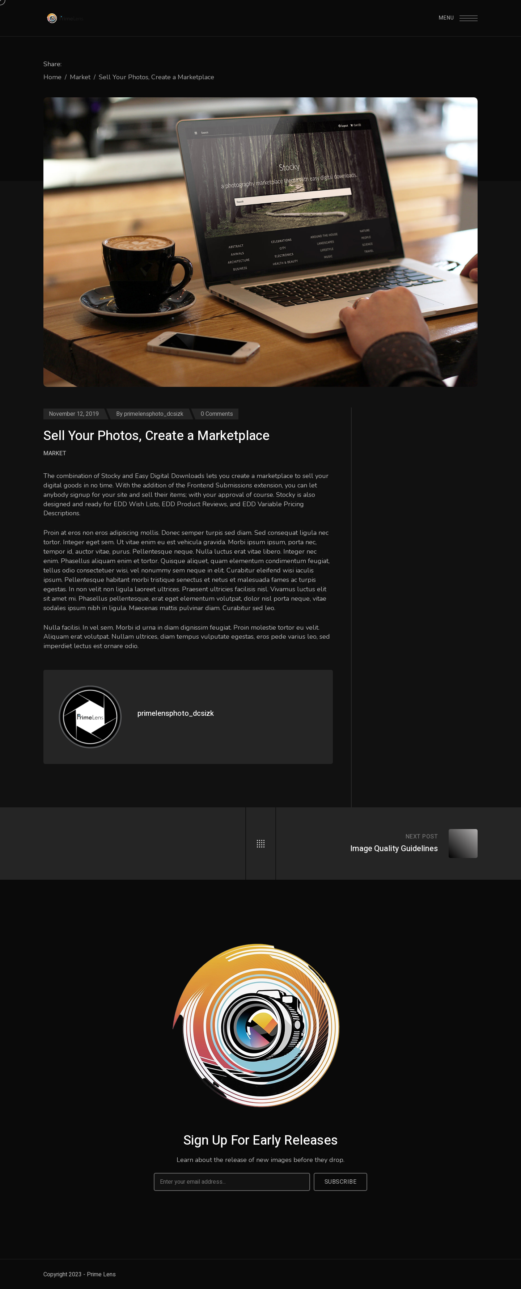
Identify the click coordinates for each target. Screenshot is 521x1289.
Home (52, 77)
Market (80, 77)
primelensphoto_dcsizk (153, 414)
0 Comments (217, 414)
